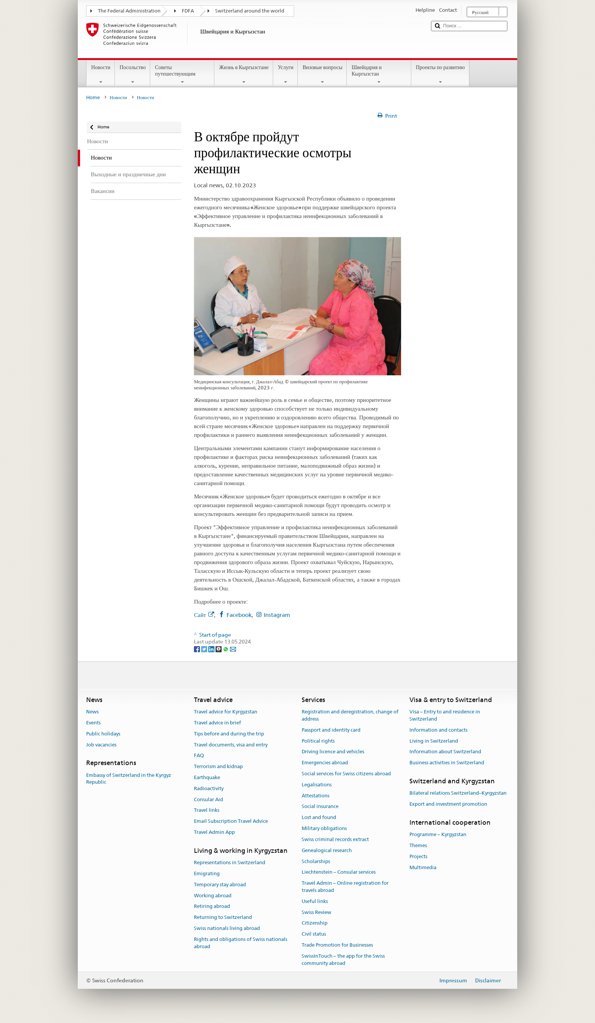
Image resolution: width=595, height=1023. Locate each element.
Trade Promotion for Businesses (337, 945)
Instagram (277, 614)
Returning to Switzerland (223, 917)
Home (93, 97)
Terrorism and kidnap (218, 766)
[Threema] (219, 649)
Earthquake (207, 777)
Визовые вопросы (322, 74)
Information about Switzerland (445, 752)
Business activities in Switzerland (446, 762)
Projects (418, 856)
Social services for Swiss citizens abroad (346, 773)
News (92, 712)
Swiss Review (316, 912)
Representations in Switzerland (229, 862)
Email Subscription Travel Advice (231, 821)
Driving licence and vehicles (333, 752)
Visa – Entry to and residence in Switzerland (444, 715)
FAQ (199, 756)
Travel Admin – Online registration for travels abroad (345, 886)
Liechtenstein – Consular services (339, 872)
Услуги (286, 74)
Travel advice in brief (217, 723)
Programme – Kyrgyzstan (437, 834)
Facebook (239, 614)
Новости (101, 74)
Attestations (315, 795)
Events (93, 723)
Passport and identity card (331, 730)
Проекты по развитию (440, 74)
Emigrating (207, 873)
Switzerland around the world (249, 11)
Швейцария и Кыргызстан (379, 74)
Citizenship (314, 923)
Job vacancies (101, 745)
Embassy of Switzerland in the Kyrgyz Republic (128, 778)
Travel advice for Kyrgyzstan (225, 712)
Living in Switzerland (433, 741)
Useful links (315, 901)
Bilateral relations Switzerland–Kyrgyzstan (458, 793)
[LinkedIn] (212, 649)
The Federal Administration (129, 11)
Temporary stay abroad (220, 884)
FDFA (188, 11)
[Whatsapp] (226, 649)
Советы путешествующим (182, 74)
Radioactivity (209, 788)
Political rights (318, 741)
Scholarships (316, 861)
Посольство (132, 74)
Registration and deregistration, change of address (350, 715)
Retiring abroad (212, 906)
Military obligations (324, 828)
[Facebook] (197, 649)
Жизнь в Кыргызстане (243, 74)
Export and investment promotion (448, 804)
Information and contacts (438, 730)
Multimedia (422, 867)
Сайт (204, 614)
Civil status (314, 934)
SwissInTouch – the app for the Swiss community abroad (343, 959)
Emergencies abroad (325, 762)
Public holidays (103, 734)
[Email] (233, 649)
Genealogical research (327, 850)
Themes (418, 845)
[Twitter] (204, 649)
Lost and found (319, 818)
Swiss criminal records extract (335, 839)
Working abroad (212, 895)
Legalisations (317, 784)
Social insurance (320, 807)
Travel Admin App (214, 832)
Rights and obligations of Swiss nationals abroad (240, 942)
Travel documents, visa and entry (231, 745)
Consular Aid (208, 799)
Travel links (206, 810)
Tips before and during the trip (229, 734)
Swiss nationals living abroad (227, 928)
